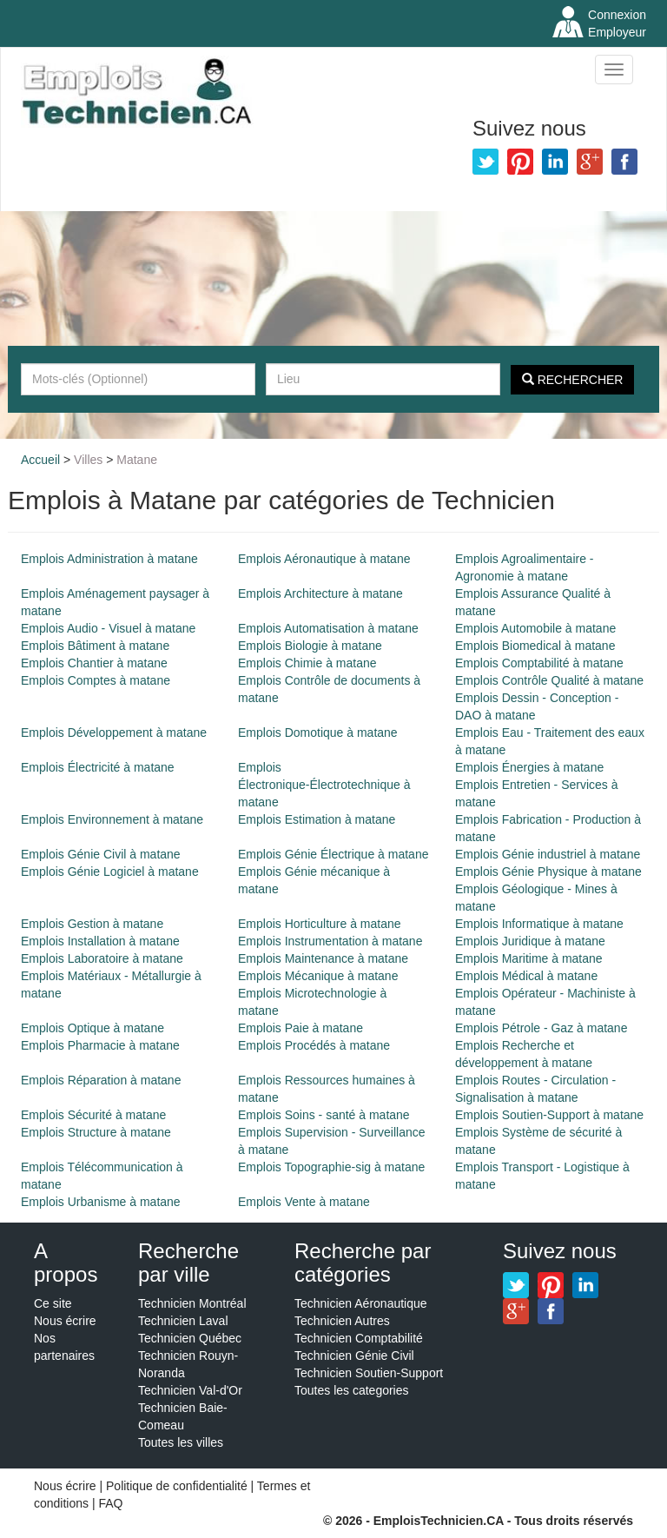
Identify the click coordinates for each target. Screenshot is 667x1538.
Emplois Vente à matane (304, 1202)
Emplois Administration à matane (109, 559)
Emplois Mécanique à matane (318, 976)
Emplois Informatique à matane (539, 924)
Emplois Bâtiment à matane (95, 646)
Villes (88, 460)
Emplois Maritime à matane (529, 958)
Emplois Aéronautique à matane (324, 559)
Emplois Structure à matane (96, 1132)
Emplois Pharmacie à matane (100, 1045)
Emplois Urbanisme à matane (101, 1202)
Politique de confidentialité (177, 1486)
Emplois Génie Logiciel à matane (110, 871)
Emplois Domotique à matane (318, 732)
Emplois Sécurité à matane (93, 1115)
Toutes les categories (351, 1390)
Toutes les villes (180, 1442)
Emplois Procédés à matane (314, 1045)
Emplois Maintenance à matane (323, 958)
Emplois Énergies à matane (529, 767)
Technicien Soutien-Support (368, 1373)
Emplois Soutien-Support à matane (549, 1115)
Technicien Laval (183, 1321)
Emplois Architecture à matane (320, 593)
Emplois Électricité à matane (98, 767)
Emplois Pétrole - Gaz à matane (541, 1028)
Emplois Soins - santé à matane (324, 1115)
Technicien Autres (342, 1321)
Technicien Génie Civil (354, 1355)
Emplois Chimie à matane (307, 663)
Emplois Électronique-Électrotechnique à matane (324, 784)
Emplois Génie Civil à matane (101, 854)
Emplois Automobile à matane (535, 628)
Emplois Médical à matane (526, 976)
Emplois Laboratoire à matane (102, 958)
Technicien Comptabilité (358, 1338)
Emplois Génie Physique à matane (548, 871)
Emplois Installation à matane (100, 941)
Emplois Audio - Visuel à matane (108, 628)
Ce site (53, 1303)
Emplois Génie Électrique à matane (333, 854)
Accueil (40, 460)
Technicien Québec (189, 1338)
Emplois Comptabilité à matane (539, 663)
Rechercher (573, 380)
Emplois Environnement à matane (112, 819)
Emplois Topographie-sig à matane (331, 1167)
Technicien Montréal (192, 1303)
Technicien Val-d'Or (190, 1390)
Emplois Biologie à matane (310, 646)
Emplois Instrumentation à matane (330, 941)
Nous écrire (65, 1321)
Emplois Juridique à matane (530, 941)
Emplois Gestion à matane (92, 924)
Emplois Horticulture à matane (319, 924)
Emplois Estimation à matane (316, 819)
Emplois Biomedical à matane (535, 646)
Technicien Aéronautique (360, 1303)
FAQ (110, 1503)
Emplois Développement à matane (114, 732)
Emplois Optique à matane (92, 1028)
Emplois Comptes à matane (95, 680)
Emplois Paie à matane (300, 1028)
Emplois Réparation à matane (101, 1080)
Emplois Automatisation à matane (328, 628)
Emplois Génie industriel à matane (547, 854)
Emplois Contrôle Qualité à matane (549, 680)
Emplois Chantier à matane (94, 663)
